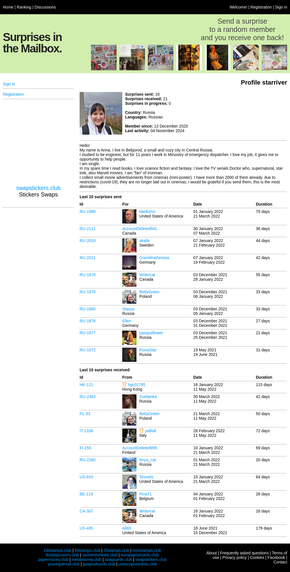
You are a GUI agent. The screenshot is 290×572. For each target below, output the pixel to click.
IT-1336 (86, 431)
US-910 (86, 477)
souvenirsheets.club (99, 555)
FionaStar (148, 350)
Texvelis (146, 477)
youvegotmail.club (64, 564)
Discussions (45, 7)
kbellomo (147, 211)
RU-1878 (88, 292)
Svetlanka (148, 396)
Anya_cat (147, 460)
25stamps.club (116, 550)
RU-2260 (88, 460)
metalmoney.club (87, 559)
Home (8, 7)
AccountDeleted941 (139, 228)
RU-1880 (88, 309)
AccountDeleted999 (139, 448)
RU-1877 (88, 333)
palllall (150, 431)
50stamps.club (87, 550)
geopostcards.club (99, 564)
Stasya (128, 309)
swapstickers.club (38, 188)
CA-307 (86, 511)
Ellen (126, 321)
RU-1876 (88, 321)
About (211, 553)
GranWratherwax (154, 257)
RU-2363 (88, 396)
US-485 (86, 528)
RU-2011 (88, 257)
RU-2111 (88, 228)
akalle (144, 240)
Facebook (276, 557)
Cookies (257, 557)
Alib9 (126, 528)
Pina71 (145, 494)
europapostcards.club (140, 555)
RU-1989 (88, 211)
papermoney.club (53, 559)
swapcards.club (118, 559)
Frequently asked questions (244, 553)
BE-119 (86, 494)
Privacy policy (234, 557)
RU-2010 (88, 240)
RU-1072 (88, 350)
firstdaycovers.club (62, 555)
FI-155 (85, 448)
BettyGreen (149, 292)
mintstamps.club (146, 550)
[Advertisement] (244, 113)
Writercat (147, 274)
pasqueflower (151, 333)
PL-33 (85, 413)
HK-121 (86, 384)
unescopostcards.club (138, 564)
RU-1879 (88, 274)
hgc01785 (137, 384)
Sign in (281, 7)
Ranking (24, 7)
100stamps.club (57, 550)
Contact (280, 562)
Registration (261, 7)
